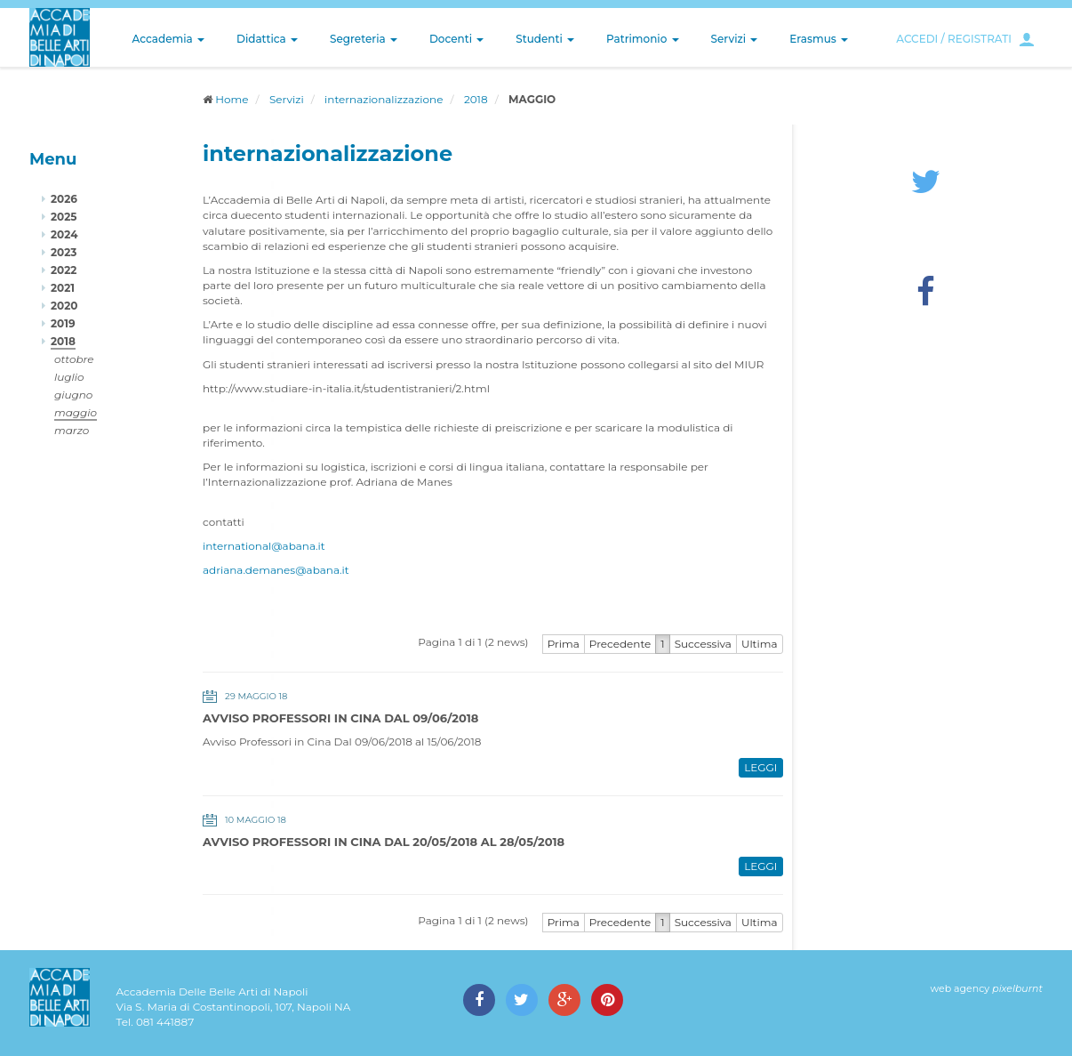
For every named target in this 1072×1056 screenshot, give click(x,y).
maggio (75, 412)
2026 (64, 199)
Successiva (703, 643)
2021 (63, 287)
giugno (73, 394)
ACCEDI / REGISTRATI (954, 38)
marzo (71, 430)
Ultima (759, 643)
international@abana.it (264, 545)
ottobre (73, 359)
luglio (69, 376)
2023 (63, 252)
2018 (476, 99)
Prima (564, 643)
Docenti (456, 38)
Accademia (168, 38)
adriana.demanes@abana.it (276, 569)
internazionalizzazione (383, 99)
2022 (63, 270)
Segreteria (363, 38)
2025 (63, 216)
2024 (64, 234)
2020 (64, 305)
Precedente (620, 643)
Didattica (267, 38)
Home (231, 99)
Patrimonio (642, 38)
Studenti (545, 38)
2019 (63, 323)
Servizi (734, 38)
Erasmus (818, 38)
